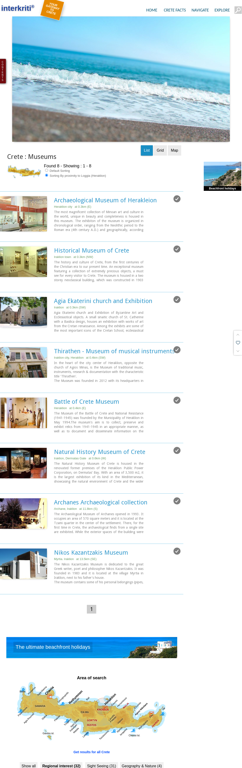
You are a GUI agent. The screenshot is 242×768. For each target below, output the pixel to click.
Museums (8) (114, 755)
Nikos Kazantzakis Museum (91, 522)
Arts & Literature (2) (147, 755)
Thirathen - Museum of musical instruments (114, 321)
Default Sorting (57, 141)
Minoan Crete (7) (84, 755)
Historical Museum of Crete (91, 220)
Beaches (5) (72, 745)
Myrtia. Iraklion (75, 528)
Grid (160, 121)
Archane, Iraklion (76, 478)
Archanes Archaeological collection (100, 472)
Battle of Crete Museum (86, 371)
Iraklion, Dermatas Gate (80, 428)
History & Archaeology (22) (41, 755)
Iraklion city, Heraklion (79, 328)
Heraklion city (72, 177)
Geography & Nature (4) (142, 735)
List (147, 121)
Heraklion (70, 378)
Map (174, 121)
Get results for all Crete (91, 721)
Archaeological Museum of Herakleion (105, 170)
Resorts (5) (97, 745)
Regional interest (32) (61, 735)
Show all (29, 735)
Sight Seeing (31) (101, 735)
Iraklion (70, 277)
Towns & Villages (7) (40, 745)
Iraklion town (73, 227)
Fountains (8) (123, 745)
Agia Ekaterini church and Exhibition (103, 271)
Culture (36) (150, 745)
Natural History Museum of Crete (99, 421)
